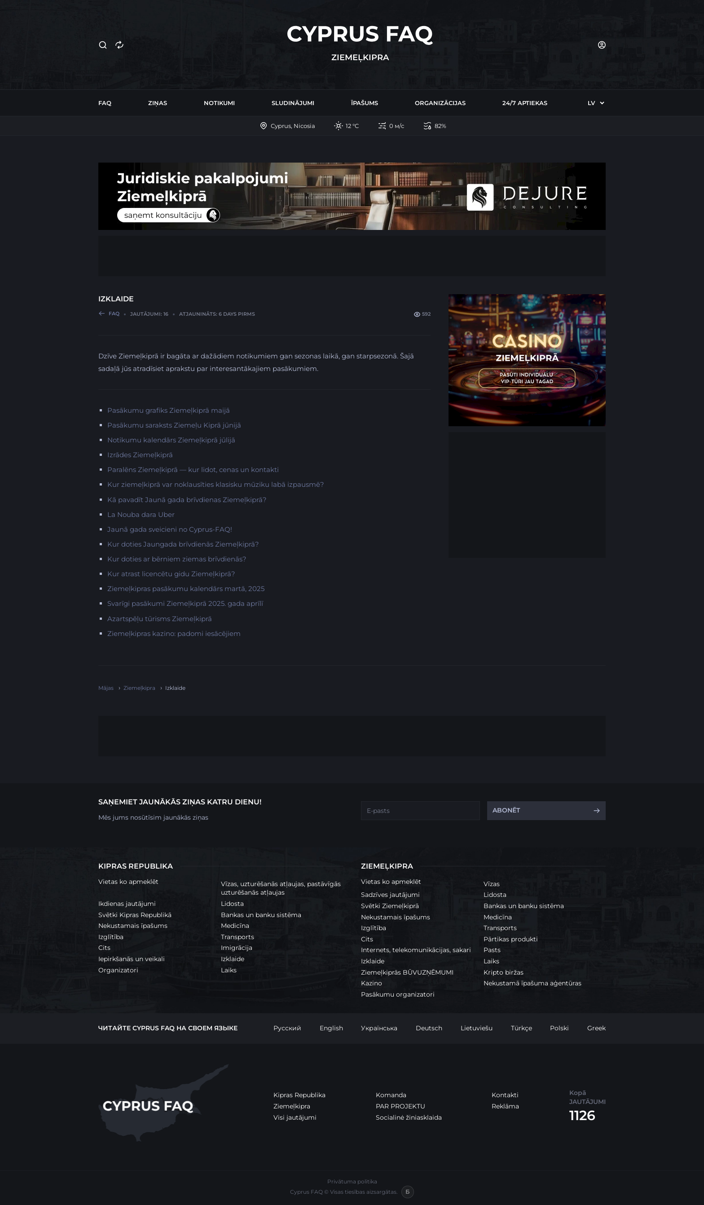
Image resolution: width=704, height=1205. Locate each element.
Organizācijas (440, 102)
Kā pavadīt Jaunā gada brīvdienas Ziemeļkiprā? (187, 499)
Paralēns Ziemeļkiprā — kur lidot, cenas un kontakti (193, 469)
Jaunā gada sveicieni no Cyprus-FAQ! (169, 529)
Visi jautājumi (295, 1117)
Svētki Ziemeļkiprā (390, 906)
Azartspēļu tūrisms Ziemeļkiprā (159, 618)
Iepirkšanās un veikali (131, 959)
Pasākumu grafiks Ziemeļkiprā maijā (168, 410)
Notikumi (219, 102)
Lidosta (232, 904)
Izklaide (232, 959)
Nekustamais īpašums (132, 926)
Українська (379, 1028)
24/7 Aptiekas (524, 102)
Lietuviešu (477, 1028)
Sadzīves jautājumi (390, 895)
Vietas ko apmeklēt (128, 882)
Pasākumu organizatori (398, 994)
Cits (104, 948)
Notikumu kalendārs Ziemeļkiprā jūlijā (171, 440)
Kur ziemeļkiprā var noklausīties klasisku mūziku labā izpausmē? (215, 484)
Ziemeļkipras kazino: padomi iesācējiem (174, 633)
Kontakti (505, 1095)
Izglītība (110, 937)
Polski (559, 1028)
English (331, 1028)
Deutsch (429, 1028)
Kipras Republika (299, 1095)
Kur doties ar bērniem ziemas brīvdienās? (176, 559)
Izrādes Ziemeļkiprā (140, 454)
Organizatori (118, 970)
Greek (596, 1028)
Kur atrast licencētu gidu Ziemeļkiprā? (171, 573)
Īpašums (364, 102)
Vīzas (492, 884)
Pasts (492, 950)
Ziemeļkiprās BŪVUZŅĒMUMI (407, 972)
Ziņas (157, 102)
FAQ (104, 102)
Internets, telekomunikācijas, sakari (416, 950)
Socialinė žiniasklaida (409, 1117)
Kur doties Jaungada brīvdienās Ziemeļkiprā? (183, 544)
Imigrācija (236, 948)
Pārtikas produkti (511, 939)
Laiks (229, 970)
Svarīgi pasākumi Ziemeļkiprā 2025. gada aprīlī (185, 603)
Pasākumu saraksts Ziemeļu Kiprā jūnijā (174, 425)
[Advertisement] (352, 256)
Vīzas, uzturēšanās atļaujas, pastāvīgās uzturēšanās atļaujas (281, 888)
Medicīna (235, 926)
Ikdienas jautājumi (127, 904)
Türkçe (521, 1028)
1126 (582, 1115)
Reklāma (505, 1106)
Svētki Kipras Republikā (135, 915)
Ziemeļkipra (291, 1106)
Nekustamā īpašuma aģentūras (532, 983)
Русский (287, 1028)
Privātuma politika (352, 1181)
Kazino (371, 983)
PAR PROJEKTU (400, 1106)
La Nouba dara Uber (141, 514)
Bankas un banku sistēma (261, 915)
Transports (237, 937)
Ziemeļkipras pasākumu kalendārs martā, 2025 (185, 588)
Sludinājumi (293, 102)
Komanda (391, 1095)
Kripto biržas (504, 972)
